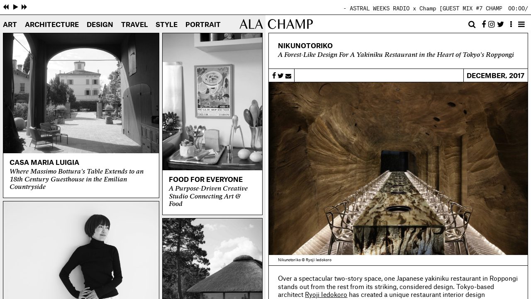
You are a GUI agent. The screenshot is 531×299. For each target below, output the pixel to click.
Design (100, 25)
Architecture (52, 25)
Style (167, 25)
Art (10, 25)
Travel (134, 25)
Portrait (203, 25)
